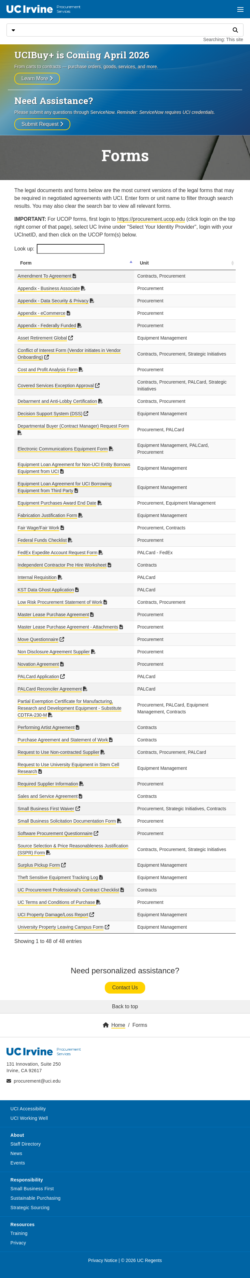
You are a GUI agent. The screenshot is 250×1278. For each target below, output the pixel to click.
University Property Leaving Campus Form (61, 920)
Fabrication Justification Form (47, 508)
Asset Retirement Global (42, 338)
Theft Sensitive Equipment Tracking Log (58, 870)
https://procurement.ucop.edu (151, 219)
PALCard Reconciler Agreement (50, 682)
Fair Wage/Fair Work (38, 521)
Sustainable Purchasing (35, 1191)
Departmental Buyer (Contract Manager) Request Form (73, 426)
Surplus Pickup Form (39, 858)
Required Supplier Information (48, 770)
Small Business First (32, 1181)
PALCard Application (38, 669)
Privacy (18, 1236)
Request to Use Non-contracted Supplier (58, 738)
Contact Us (125, 980)
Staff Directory (25, 1137)
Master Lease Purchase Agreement (53, 607)
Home (118, 1018)
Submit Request (42, 124)
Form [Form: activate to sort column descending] (26, 263)
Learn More (37, 78)
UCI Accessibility (28, 1101)
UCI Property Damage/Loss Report (53, 907)
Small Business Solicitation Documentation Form (67, 814)
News (16, 1146)
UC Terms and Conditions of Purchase (57, 895)
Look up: (59, 249)
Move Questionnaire (38, 632)
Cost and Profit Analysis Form (47, 369)
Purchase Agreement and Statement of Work (63, 726)
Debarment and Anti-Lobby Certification (57, 401)
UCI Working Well (29, 1111)
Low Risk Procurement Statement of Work (60, 595)
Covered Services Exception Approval (56, 385)
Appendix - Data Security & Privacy (53, 300)
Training (19, 1226)
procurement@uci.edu (37, 1074)
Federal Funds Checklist (42, 533)
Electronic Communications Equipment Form (63, 442)
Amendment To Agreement (45, 276)
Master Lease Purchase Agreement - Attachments (68, 620)
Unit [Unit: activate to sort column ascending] (157, 263)
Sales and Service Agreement (47, 782)
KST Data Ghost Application (46, 583)
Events (17, 1156)
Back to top (125, 999)
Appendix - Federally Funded (47, 325)
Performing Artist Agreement (46, 713)
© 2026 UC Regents (141, 1253)
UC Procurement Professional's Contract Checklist (68, 883)
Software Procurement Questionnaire (55, 826)
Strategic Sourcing (29, 1200)
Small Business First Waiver (46, 798)
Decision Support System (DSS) (50, 413)
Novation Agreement (38, 657)
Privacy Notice (102, 1253)
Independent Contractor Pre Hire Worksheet (62, 558)
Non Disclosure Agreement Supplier (54, 644)
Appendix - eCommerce (41, 313)
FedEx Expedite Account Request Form (57, 545)
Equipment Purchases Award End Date (57, 496)
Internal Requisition (37, 570)
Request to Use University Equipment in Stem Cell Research (79, 750)
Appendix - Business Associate (49, 288)
